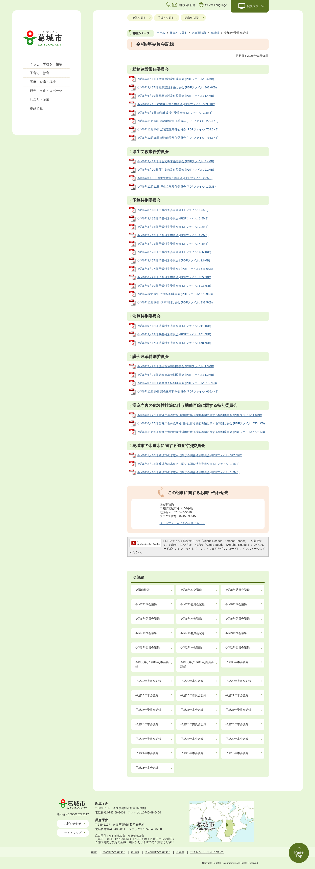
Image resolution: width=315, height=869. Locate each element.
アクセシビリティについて (207, 852)
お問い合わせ (72, 823)
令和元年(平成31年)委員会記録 (197, 664)
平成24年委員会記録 (148, 738)
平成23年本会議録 (191, 738)
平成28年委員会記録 (193, 695)
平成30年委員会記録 (148, 680)
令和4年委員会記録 (192, 633)
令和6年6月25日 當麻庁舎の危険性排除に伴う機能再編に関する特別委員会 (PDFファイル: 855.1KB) (201, 423)
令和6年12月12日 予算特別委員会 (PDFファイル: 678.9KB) (175, 294)
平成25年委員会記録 (193, 724)
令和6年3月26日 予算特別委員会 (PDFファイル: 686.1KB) (174, 252)
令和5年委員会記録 (237, 618)
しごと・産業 (39, 99)
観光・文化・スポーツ (46, 90)
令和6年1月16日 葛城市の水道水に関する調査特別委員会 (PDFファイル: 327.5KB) (189, 455)
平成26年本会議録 (191, 709)
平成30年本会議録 (236, 662)
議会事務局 (199, 32)
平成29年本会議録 (191, 680)
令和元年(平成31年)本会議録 (152, 664)
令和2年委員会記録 (237, 647)
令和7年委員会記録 (192, 604)
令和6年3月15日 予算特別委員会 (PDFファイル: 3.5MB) (172, 218)
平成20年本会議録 (191, 753)
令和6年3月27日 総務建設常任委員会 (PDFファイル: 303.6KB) (177, 87)
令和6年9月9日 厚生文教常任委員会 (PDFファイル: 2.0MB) (174, 178)
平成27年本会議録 (236, 695)
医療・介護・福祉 (43, 82)
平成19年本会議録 (236, 753)
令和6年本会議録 (236, 604)
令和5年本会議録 (191, 618)
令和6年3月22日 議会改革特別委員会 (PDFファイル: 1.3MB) (175, 366)
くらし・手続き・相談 (46, 64)
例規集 (180, 852)
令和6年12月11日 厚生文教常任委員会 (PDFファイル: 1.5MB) (176, 186)
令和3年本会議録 (236, 633)
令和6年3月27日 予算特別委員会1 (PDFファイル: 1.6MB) (173, 260)
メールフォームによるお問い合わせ (182, 523)
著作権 (135, 852)
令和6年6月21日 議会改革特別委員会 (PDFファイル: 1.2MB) (175, 374)
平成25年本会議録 (146, 724)
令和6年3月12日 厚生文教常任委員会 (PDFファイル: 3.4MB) (175, 161)
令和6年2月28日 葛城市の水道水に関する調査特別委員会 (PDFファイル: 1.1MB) (188, 463)
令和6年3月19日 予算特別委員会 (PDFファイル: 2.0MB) (172, 235)
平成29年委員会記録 (238, 680)
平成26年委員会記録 (238, 709)
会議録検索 (142, 589)
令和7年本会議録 (146, 604)
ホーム (161, 32)
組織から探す (192, 17)
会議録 (215, 32)
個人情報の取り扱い (157, 852)
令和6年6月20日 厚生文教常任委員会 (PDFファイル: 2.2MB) (175, 169)
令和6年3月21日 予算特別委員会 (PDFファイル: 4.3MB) (172, 243)
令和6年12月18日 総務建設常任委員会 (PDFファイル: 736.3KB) (178, 137)
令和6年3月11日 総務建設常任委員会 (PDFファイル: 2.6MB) (175, 79)
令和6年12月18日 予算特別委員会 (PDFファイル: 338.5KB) (175, 302)
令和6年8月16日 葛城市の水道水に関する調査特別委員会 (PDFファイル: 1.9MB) (188, 472)
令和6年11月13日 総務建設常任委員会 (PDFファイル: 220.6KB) (178, 121)
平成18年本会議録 (146, 767)
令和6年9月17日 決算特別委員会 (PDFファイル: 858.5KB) (174, 342)
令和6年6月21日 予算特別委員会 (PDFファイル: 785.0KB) (174, 277)
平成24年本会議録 (236, 724)
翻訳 (94, 852)
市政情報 (36, 108)
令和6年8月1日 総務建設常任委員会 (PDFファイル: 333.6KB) (176, 104)
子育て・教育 (39, 73)
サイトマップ (72, 832)
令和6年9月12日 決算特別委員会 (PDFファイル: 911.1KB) (174, 325)
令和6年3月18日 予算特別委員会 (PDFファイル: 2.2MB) (172, 226)
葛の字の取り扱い (114, 852)
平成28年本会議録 (146, 695)
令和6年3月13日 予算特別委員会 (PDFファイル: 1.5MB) (172, 210)
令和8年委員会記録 (237, 589)
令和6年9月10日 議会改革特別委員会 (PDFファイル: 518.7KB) (177, 383)
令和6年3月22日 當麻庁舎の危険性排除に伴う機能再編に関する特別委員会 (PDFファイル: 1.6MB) (199, 415)
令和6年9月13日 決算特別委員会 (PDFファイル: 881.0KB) (174, 334)
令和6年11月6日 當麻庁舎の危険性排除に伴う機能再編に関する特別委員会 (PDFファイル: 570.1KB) (201, 431)
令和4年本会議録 (146, 633)
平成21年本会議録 (146, 753)
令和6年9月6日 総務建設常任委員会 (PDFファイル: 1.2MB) (174, 112)
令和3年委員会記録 (147, 647)
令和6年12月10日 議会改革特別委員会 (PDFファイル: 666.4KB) (178, 391)
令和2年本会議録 (191, 647)
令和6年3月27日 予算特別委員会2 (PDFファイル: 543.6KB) (175, 268)
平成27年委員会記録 (148, 709)
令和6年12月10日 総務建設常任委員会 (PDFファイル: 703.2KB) (178, 129)
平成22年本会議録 (236, 738)
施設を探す (139, 17)
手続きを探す (166, 17)
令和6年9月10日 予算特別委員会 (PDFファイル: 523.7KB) (174, 285)
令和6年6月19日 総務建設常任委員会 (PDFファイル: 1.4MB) (175, 95)
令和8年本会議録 (191, 589)
